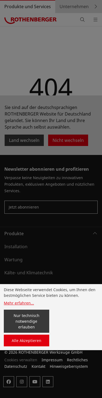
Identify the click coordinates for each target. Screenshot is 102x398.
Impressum (52, 359)
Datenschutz (15, 366)
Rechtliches (77, 359)
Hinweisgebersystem (69, 366)
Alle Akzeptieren (26, 340)
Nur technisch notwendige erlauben (26, 321)
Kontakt (38, 366)
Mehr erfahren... (19, 303)
